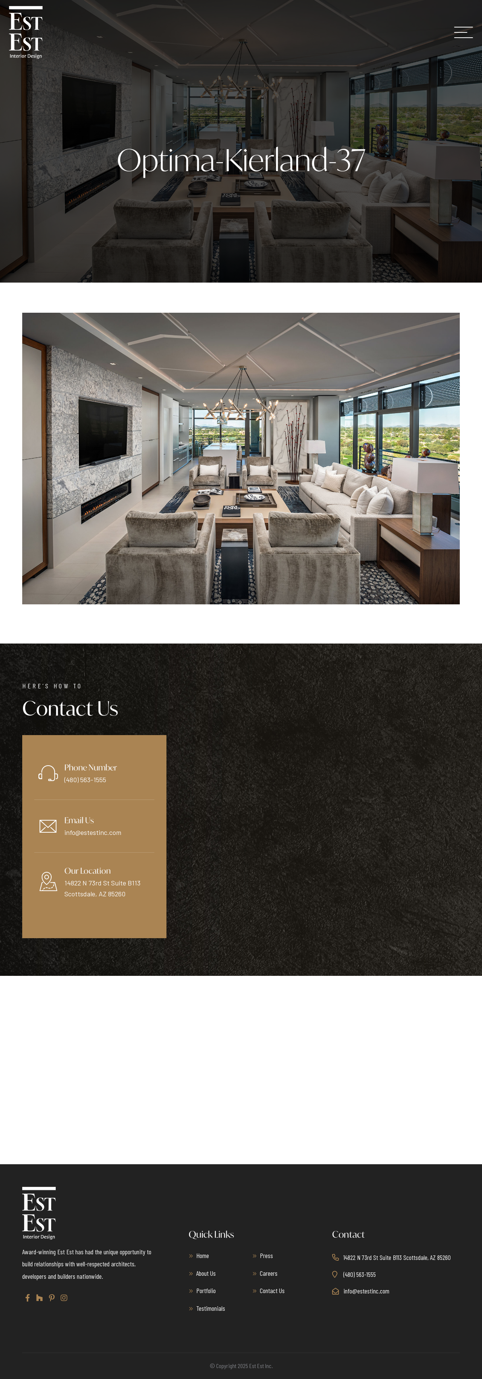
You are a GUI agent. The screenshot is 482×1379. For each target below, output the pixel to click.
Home (202, 1255)
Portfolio (206, 1290)
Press (266, 1255)
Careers (269, 1273)
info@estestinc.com (92, 832)
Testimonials (210, 1308)
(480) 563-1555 (85, 779)
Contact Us (272, 1290)
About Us (206, 1273)
